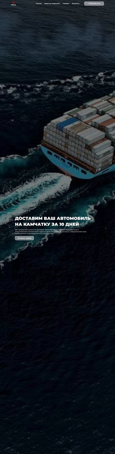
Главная (39, 3)
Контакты (75, 3)
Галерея (66, 3)
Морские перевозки (52, 3)
